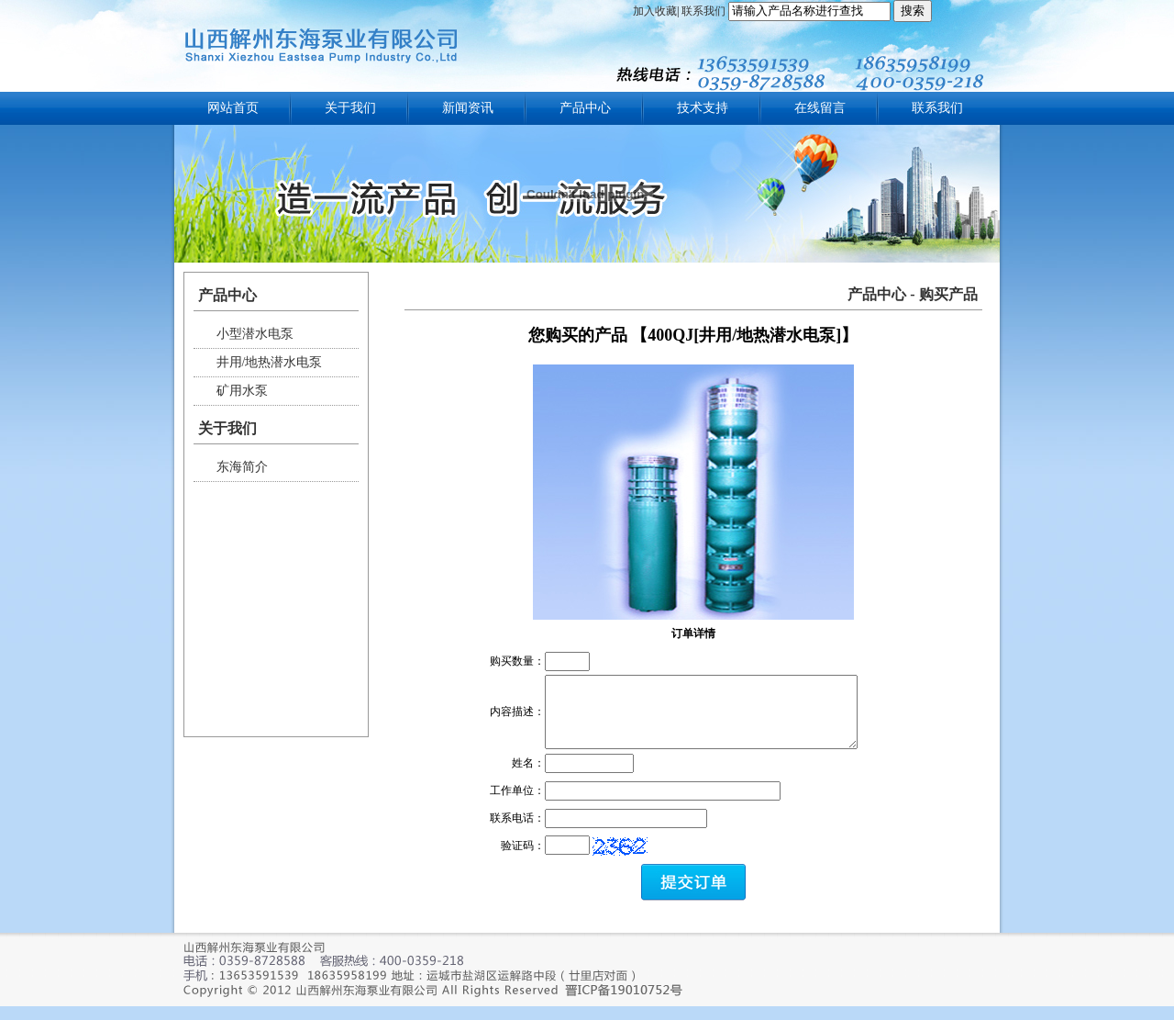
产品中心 (585, 108)
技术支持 (702, 108)
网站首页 (233, 108)
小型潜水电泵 (255, 334)
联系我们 (703, 11)
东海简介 (242, 467)
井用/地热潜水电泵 (269, 362)
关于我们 (350, 108)
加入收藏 (655, 11)
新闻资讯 (467, 108)
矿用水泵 (242, 391)
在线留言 (820, 108)
